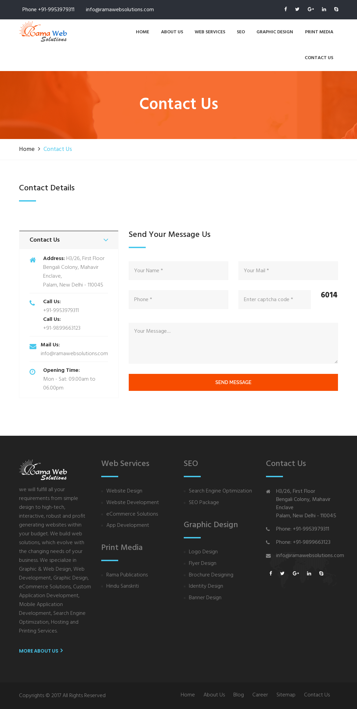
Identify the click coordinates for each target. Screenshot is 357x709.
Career (260, 695)
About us (172, 32)
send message (233, 382)
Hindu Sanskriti (122, 586)
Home (142, 32)
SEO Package (204, 503)
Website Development (132, 503)
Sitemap (286, 695)
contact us (319, 58)
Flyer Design (202, 564)
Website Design (124, 491)
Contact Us (317, 695)
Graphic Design (274, 32)
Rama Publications (127, 575)
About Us (214, 695)
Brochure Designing (211, 575)
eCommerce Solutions (132, 514)
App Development (127, 526)
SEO (241, 32)
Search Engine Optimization (220, 491)
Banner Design (205, 598)
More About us (41, 650)
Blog (238, 695)
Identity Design (206, 586)
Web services (210, 32)
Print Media (319, 32)
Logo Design (203, 552)
